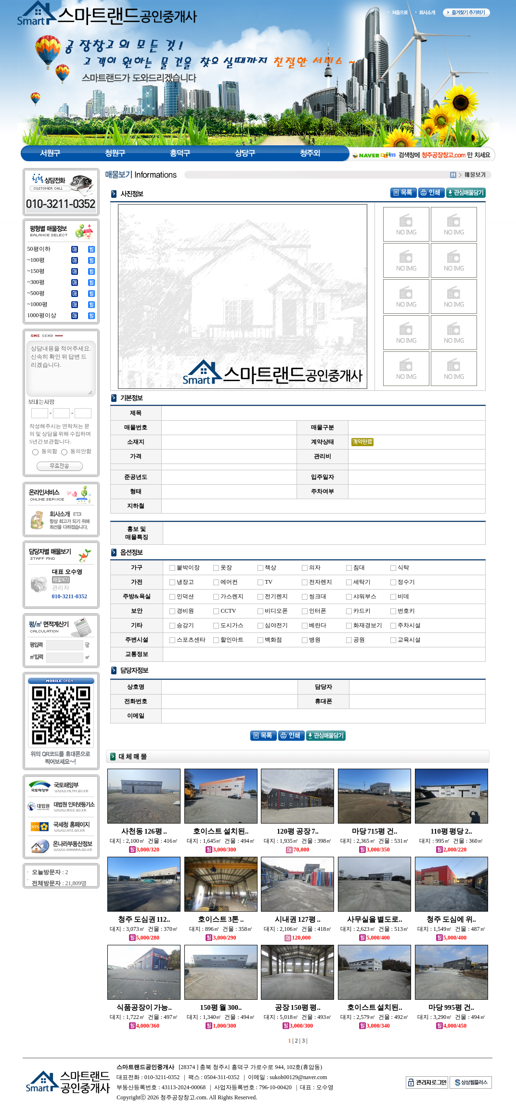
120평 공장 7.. (298, 831)
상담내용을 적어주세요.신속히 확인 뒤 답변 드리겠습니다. (61, 369)
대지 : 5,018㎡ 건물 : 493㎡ (298, 1017)
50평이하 (39, 248)
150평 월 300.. (221, 1007)
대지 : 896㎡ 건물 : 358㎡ (221, 929)
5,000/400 (374, 937)
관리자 (60, 587)
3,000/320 (144, 849)
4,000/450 (451, 1025)
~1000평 (37, 304)
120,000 (297, 937)
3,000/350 (374, 849)
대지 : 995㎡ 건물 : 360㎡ (451, 840)
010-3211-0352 (69, 596)
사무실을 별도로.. (374, 919)
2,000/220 (451, 849)
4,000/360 (144, 1025)
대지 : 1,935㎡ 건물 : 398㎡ (298, 840)
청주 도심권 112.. (144, 919)
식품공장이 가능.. (144, 1007)
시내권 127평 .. (298, 919)
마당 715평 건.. (375, 831)
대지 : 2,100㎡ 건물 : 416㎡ (144, 840)
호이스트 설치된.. (220, 831)
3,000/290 (221, 937)
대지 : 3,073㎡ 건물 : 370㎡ (144, 929)
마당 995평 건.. (451, 1007)
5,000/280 (144, 937)
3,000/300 (221, 849)
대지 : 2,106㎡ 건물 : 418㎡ (298, 929)
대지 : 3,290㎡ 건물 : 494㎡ (451, 1017)
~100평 (36, 260)
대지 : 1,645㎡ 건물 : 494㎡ (221, 840)
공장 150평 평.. (298, 1007)
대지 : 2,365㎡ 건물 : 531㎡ (374, 840)
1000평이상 (41, 315)
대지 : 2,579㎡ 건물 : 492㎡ (374, 1017)
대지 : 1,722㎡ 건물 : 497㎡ (144, 1017)
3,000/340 (374, 1025)
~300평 (36, 282)
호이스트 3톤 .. (221, 919)
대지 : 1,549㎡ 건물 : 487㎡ (451, 929)
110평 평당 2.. (451, 831)
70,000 (297, 849)
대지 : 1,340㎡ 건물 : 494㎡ (221, 1017)
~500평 (36, 293)
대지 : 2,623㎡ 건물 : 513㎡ (374, 929)
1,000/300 (221, 1025)
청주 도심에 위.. (451, 919)
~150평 (36, 271)
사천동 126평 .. (144, 831)
